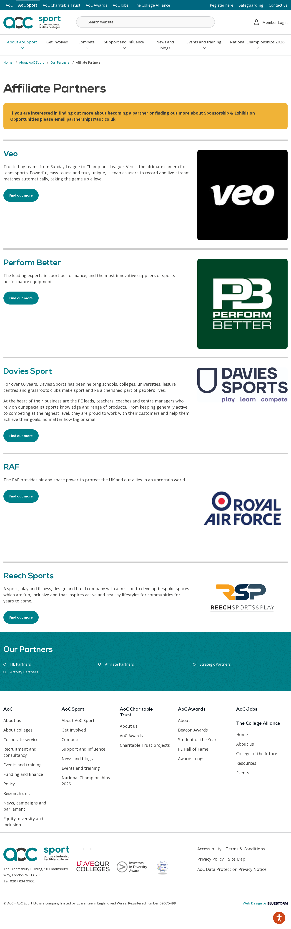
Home (8, 62)
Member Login (271, 22)
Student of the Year (197, 739)
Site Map (236, 859)
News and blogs (165, 44)
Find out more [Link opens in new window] (21, 195)
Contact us (278, 5)
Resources (246, 763)
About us (12, 720)
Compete (86, 44)
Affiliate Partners (119, 664)
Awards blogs (191, 758)
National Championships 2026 (257, 44)
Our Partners (60, 62)
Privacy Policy (210, 859)
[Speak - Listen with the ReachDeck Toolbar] (279, 918)
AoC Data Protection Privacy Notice (231, 869)
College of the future (256, 753)
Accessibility (209, 849)
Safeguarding (251, 5)
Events (242, 772)
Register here (221, 5)
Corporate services (21, 739)
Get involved (57, 44)
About (184, 720)
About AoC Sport (22, 44)
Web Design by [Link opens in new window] (265, 903)
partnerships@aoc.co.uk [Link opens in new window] (91, 119)
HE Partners (20, 664)
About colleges (18, 730)
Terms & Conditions (245, 849)
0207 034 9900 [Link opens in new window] (22, 881)
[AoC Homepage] (32, 21)
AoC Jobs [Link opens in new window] (120, 5)
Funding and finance (23, 774)
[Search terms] (145, 22)
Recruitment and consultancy (19, 752)
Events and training (203, 44)
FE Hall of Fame (193, 749)
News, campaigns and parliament (24, 806)
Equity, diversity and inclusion (23, 821)
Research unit (16, 793)
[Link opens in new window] (77, 849)
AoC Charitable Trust (61, 5)
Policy (9, 784)
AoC (9, 5)
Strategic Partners (215, 664)
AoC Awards (96, 5)
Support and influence (124, 44)
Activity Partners (24, 671)
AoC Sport (27, 5)
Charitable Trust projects (145, 745)
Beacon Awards (193, 730)
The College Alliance (152, 5)
